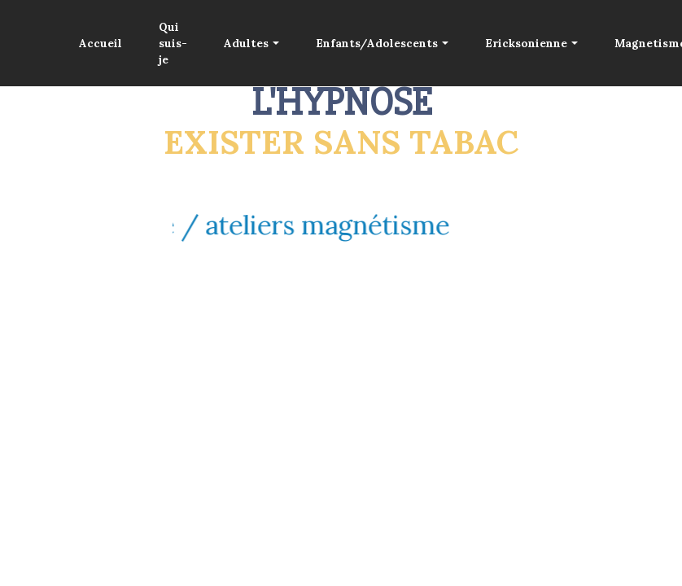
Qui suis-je (173, 44)
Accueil (100, 43)
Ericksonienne (526, 43)
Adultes (246, 43)
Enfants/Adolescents (377, 43)
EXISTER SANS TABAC (341, 142)
